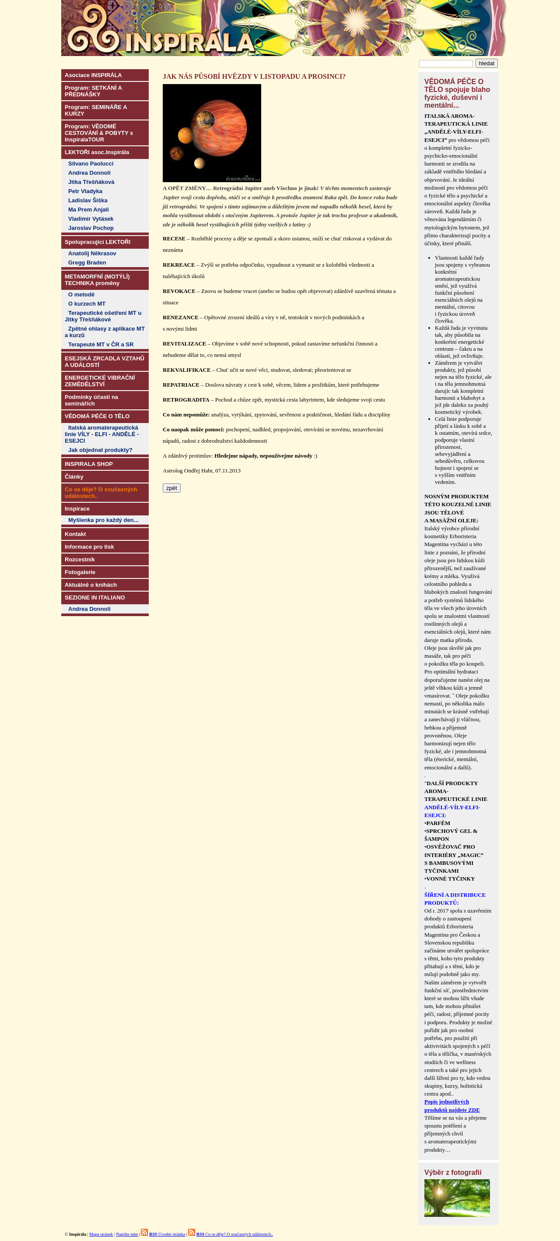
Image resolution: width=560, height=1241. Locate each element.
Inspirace (77, 508)
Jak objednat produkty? (100, 450)
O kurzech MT (86, 303)
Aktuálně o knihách (91, 585)
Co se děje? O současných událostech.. (234, 1234)
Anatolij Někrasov (92, 253)
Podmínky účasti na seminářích (91, 400)
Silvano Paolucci (90, 163)
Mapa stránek (101, 1234)
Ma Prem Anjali (88, 209)
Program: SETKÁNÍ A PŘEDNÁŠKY (93, 91)
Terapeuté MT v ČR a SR (100, 344)
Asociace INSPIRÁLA (93, 75)
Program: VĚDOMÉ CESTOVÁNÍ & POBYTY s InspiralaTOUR (99, 133)
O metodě (81, 294)
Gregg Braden (87, 262)
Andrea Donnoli (89, 172)
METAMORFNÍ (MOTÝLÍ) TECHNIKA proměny (97, 279)
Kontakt (75, 534)
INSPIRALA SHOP (89, 464)
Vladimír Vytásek (91, 218)
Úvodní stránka (167, 1234)
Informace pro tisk (89, 546)
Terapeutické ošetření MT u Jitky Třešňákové (103, 316)
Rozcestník (80, 559)
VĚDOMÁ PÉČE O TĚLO (97, 416)
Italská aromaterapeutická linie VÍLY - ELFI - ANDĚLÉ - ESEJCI (102, 434)
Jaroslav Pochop (91, 228)
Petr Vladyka (85, 191)
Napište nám (127, 1234)
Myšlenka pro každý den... (103, 520)
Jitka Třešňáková (91, 182)
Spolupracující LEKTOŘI (97, 242)
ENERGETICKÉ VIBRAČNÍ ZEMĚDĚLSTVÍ (100, 381)
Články (74, 476)
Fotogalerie (80, 572)
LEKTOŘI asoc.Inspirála (97, 152)
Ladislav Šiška (88, 200)
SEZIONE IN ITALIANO (95, 597)
